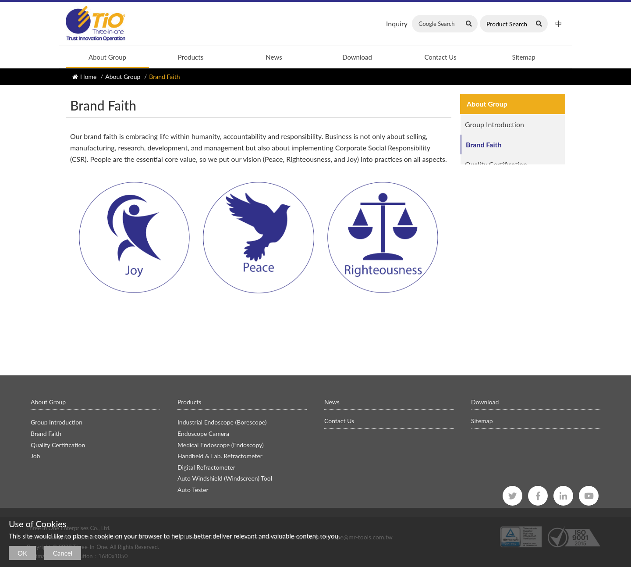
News (274, 57)
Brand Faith (484, 144)
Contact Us (440, 57)
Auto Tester (193, 489)
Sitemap (523, 57)
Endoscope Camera (203, 433)
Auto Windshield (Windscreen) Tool (224, 478)
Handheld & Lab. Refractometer (219, 456)
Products (190, 57)
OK (22, 553)
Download (357, 57)
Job (470, 184)
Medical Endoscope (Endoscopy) (220, 445)
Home (88, 76)
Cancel (62, 553)
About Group (107, 57)
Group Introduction (494, 124)
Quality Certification (496, 164)
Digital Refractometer (206, 467)
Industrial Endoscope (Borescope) (222, 422)
